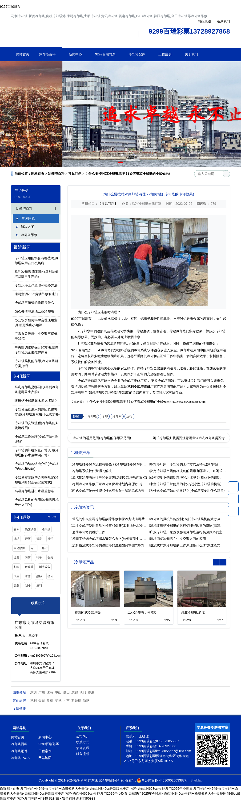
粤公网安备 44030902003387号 (162, 780)
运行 (129, 416)
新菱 (86, 700)
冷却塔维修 (58, 35)
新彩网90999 (85, 798)
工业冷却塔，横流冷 (142, 612)
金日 (41, 700)
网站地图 (45, 758)
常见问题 (74, 173)
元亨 (66, 700)
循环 (50, 576)
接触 (39, 576)
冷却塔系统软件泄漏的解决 (92, 471)
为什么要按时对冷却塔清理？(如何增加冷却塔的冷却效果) (128, 401)
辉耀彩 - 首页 (9, 788)
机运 (50, 538)
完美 (16, 585)
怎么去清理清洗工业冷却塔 (34, 311)
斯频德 (76, 700)
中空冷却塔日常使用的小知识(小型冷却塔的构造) (185, 484)
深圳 (33, 692)
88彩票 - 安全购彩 (62, 798)
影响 (16, 567)
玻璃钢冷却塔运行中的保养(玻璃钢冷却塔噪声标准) (109, 477)
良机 (50, 700)
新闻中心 (75, 54)
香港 (91, 692)
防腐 (28, 557)
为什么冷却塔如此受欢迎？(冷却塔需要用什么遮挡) (187, 490)
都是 (39, 538)
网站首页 (22, 54)
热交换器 (30, 529)
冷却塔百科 (47, 54)
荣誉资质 (82, 748)
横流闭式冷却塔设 (88, 612)
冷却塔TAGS (20, 758)
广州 (41, 692)
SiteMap (196, 780)
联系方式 (82, 742)
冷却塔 (92, 416)
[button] (113, 162)
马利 (33, 700)
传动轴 (29, 567)
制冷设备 (44, 567)
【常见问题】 (108, 203)
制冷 (28, 585)
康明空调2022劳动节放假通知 (36, 294)
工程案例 (165, 54)
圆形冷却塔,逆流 (193, 612)
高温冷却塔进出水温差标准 (34, 491)
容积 (16, 529)
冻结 (16, 538)
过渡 (16, 557)
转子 (39, 557)
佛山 (66, 692)
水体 (28, 576)
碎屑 (28, 538)
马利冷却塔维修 (138, 386)
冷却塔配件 (137, 54)
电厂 (33, 548)
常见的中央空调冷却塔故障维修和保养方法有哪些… (110, 519)
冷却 (105, 416)
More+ (53, 517)
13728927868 (233, 486)
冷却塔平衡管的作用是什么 (34, 303)
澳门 (83, 692)
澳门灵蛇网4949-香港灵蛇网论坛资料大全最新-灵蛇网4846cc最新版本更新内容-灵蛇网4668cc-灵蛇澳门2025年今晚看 (106, 788)
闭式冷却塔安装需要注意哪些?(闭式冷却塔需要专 (189, 438)
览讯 (58, 700)
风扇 (16, 576)
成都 (74, 692)
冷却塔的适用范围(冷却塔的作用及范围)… (103, 438)
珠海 (50, 692)
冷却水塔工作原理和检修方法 (36, 285)
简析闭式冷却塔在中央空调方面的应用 (178, 539)
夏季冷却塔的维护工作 (88, 532)
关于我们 (191, 54)
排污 (45, 548)
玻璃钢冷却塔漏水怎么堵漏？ (36, 400)
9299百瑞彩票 (10, 6)
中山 (58, 692)
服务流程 (82, 754)
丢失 (50, 557)
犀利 (39, 585)
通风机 (46, 529)
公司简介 (82, 736)
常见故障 (19, 548)
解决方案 (27, 226)
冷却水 (117, 416)
